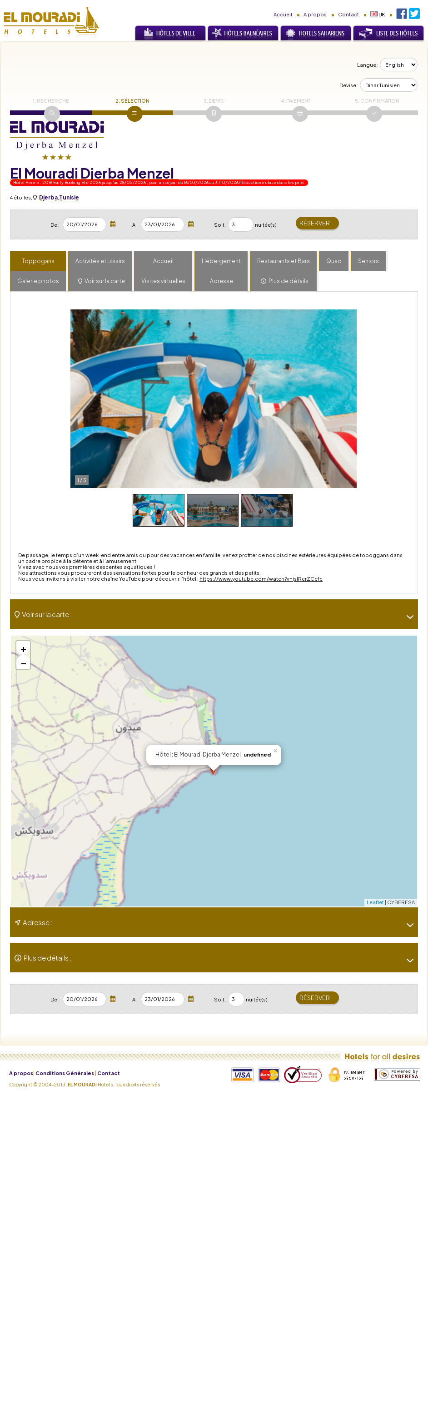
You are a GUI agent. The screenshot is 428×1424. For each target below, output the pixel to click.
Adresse (221, 281)
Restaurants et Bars (283, 261)
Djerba (48, 197)
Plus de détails (289, 281)
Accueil (283, 14)
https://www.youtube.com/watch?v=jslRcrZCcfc (261, 579)
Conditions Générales (64, 1073)
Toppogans (38, 261)
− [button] (23, 662)
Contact (348, 14)
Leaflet (375, 902)
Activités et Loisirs (100, 261)
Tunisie (69, 197)
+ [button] (23, 648)
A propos (315, 14)
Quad (334, 261)
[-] (406, 617)
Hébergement (221, 261)
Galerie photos (38, 281)
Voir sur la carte (105, 281)
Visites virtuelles (163, 281)
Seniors (368, 261)
